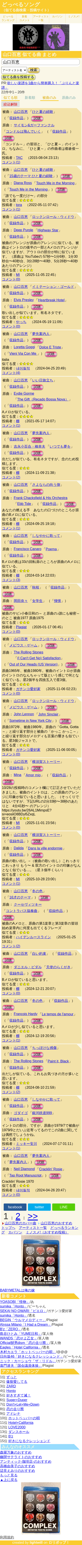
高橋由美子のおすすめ (17, 1466)
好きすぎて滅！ (18, 1395)
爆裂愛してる (16, 1381)
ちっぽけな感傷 (44, 1048)
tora (19, 205)
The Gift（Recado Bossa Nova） (43, 399)
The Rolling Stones (28, 652)
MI (18, 275)
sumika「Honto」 (13, 1306)
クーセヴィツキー (28, 904)
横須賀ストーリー (46, 761)
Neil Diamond (24, 1169)
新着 (24, 18)
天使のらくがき (58, 967)
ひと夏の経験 (42, 112)
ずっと (11, 1377)
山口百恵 (21, 112)
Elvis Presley (24, 300)
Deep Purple (23, 230)
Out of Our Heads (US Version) (33, 664)
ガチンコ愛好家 (28, 689)
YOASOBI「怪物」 (15, 1302)
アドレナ (13, 1413)
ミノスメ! (73, 16)
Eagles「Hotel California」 (21, 1347)
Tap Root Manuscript (25, 1175)
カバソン (57, 16)
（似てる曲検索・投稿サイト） (26, 10)
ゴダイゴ (21, 1113)
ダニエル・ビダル (28, 967)
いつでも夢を (60, 446)
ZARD (11, 1386)
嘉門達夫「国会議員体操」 (21, 1365)
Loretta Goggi (24, 347)
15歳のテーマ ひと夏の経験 (31, 176)
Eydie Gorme (24, 393)
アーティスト (41, 18)
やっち (21, 322)
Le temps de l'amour (57, 1014)
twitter (39, 1207)
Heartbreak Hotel (51, 300)
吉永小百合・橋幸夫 (29, 446)
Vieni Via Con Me (23, 353)
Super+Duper (16, 1400)
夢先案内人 (41, 334)
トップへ (8, 1228)
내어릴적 (23, 368)
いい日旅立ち (42, 380)
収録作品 (16, 118)
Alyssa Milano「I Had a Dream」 (25, 1324)
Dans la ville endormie (45, 848)
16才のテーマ (20, 897)
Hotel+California (20, 1423)
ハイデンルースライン (33, 937)
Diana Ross (23, 183)
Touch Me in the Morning (55, 183)
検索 (33, 70)
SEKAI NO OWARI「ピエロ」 (23, 1311)
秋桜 (35, 587)
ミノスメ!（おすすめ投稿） (47, 1232)
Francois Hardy (25, 1014)
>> (33, 1216)
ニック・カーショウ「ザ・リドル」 (28, 1361)
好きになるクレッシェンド (29, 1441)
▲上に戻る (8, 1480)
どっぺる (8, 18)
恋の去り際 (15, 1409)
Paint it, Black (58, 1061)
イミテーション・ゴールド (53, 287)
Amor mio (33, 775)
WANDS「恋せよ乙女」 (18, 1338)
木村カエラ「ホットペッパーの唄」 (28, 1352)
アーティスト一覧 (33, 1228)
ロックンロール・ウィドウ (53, 217)
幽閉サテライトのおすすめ (21, 1457)
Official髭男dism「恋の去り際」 (24, 1343)
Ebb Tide (24, 504)
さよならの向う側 (46, 484)
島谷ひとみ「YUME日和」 (21, 1334)
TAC (19, 158)
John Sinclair (48, 714)
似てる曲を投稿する (18, 77)
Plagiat (21, 627)
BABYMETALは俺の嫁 (17, 1290)
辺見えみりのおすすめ (17, 1470)
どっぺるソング (21, 4)
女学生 (37, 601)
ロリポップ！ (59, 1542)
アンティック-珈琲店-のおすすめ (25, 1461)
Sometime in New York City (30, 720)
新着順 (30, 97)
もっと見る (8, 1475)
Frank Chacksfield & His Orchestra (40, 498)
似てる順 (10, 97)
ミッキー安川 (26, 1144)
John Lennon (24, 714)
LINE (64, 1207)
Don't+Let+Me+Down (22, 1404)
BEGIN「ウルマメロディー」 (23, 1320)
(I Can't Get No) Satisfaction (39, 658)
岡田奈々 (21, 601)
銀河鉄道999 (42, 1113)
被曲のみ (49, 97)
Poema (51, 549)
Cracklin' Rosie (50, 1169)
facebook (15, 1207)
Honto (11, 1391)
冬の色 (37, 891)
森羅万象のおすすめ (15, 1452)
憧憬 (57, 601)
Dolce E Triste (50, 347)
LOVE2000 (16, 1427)
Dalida (19, 848)
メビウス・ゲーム (23, 645)
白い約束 (39, 953)
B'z (10, 1436)
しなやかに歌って (46, 536)
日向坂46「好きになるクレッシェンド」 (31, 1356)
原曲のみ (69, 97)
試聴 (37, 118)
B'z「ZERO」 (10, 1329)
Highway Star (48, 230)
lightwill (36, 1542)
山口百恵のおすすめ (56, 1223)
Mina (17, 775)
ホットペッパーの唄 (24, 1418)
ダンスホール (18, 1432)
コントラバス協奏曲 (21, 911)
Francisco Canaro (27, 549)
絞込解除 (10, 104)
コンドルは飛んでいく (23, 131)
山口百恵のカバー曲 (20, 1223)
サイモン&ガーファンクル (34, 125)
